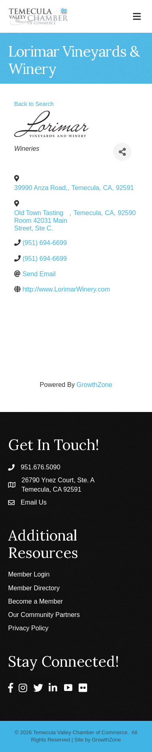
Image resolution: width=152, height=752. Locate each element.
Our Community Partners (44, 614)
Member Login (28, 574)
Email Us (34, 502)
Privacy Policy (28, 628)
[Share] (122, 152)
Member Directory (34, 588)
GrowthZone (94, 384)
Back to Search (34, 104)
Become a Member (35, 601)
